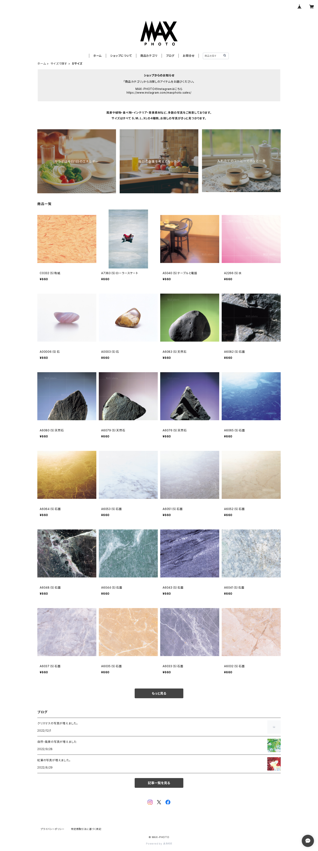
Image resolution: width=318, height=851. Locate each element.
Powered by (159, 843)
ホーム (97, 55)
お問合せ (188, 55)
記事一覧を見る (159, 783)
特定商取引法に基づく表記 (86, 829)
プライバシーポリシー (52, 829)
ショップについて (121, 55)
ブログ (170, 55)
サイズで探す (58, 63)
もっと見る (159, 693)
